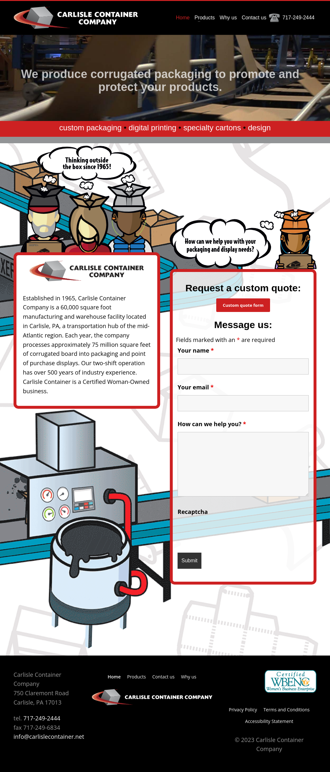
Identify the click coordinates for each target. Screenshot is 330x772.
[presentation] (227, 532)
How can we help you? (212, 424)
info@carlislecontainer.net (49, 736)
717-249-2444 (41, 718)
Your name (196, 350)
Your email (196, 387)
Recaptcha (193, 511)
